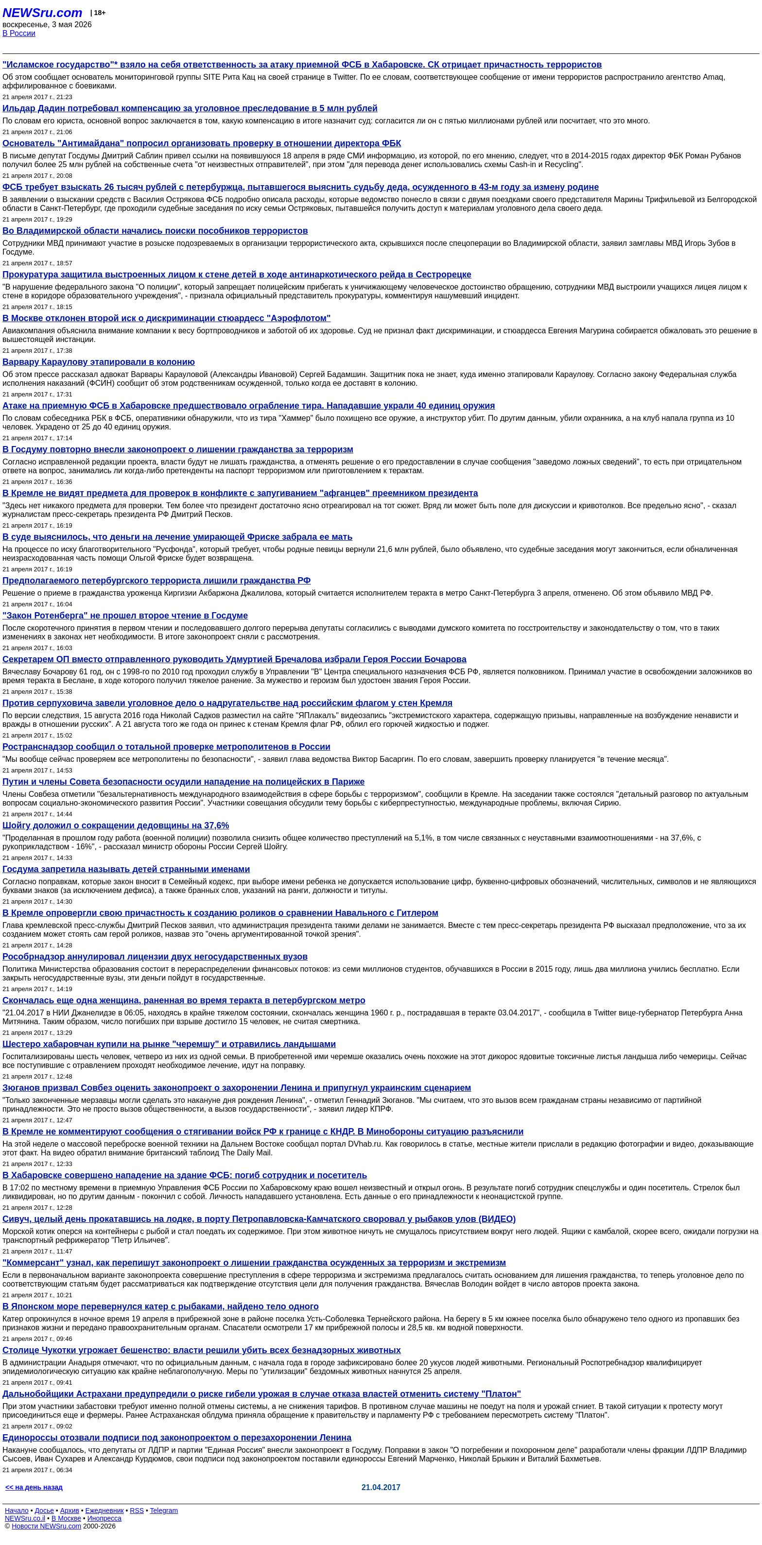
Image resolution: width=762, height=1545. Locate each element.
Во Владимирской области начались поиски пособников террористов (155, 231)
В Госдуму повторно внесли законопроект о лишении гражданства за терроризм (177, 449)
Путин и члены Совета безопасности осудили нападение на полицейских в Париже (183, 782)
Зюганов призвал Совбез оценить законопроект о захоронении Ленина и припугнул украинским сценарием (236, 1088)
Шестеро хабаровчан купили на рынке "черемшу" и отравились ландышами (169, 1044)
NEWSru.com (42, 12)
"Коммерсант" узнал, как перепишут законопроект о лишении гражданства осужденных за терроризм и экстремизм (254, 1263)
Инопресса (104, 1518)
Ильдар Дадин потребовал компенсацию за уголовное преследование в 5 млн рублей (190, 108)
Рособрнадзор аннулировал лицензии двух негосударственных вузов (155, 956)
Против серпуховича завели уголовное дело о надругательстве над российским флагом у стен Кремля (227, 703)
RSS (137, 1510)
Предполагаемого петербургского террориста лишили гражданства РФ (156, 580)
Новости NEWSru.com (46, 1526)
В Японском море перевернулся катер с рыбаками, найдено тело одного (160, 1306)
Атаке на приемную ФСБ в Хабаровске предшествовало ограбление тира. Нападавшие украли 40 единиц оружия (248, 406)
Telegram (164, 1510)
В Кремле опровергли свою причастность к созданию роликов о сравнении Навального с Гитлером (220, 913)
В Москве (66, 1518)
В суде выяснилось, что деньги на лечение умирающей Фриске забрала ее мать (177, 537)
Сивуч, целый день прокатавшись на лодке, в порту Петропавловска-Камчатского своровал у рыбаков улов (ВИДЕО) (259, 1219)
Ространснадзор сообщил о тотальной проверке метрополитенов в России (166, 747)
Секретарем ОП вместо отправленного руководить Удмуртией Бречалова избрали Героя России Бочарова (234, 659)
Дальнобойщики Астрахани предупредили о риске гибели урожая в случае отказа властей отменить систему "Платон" (261, 1394)
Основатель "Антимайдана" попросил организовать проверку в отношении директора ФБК (201, 143)
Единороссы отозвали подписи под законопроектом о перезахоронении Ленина (176, 1437)
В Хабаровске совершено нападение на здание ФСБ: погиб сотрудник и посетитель (184, 1175)
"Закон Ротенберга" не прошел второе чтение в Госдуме (125, 615)
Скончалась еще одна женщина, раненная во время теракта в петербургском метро (183, 1000)
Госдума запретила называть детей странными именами (126, 869)
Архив (69, 1510)
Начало (17, 1510)
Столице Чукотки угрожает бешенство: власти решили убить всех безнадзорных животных (201, 1350)
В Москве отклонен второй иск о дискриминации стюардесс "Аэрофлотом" (166, 318)
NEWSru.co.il (25, 1518)
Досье (44, 1510)
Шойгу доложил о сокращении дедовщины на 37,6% (115, 825)
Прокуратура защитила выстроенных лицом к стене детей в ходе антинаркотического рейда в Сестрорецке (236, 274)
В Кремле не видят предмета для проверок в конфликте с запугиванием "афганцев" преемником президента (240, 493)
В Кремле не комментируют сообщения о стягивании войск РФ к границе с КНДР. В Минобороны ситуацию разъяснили (263, 1131)
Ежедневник (105, 1510)
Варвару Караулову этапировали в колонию (98, 362)
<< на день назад (34, 1487)
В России (18, 33)
